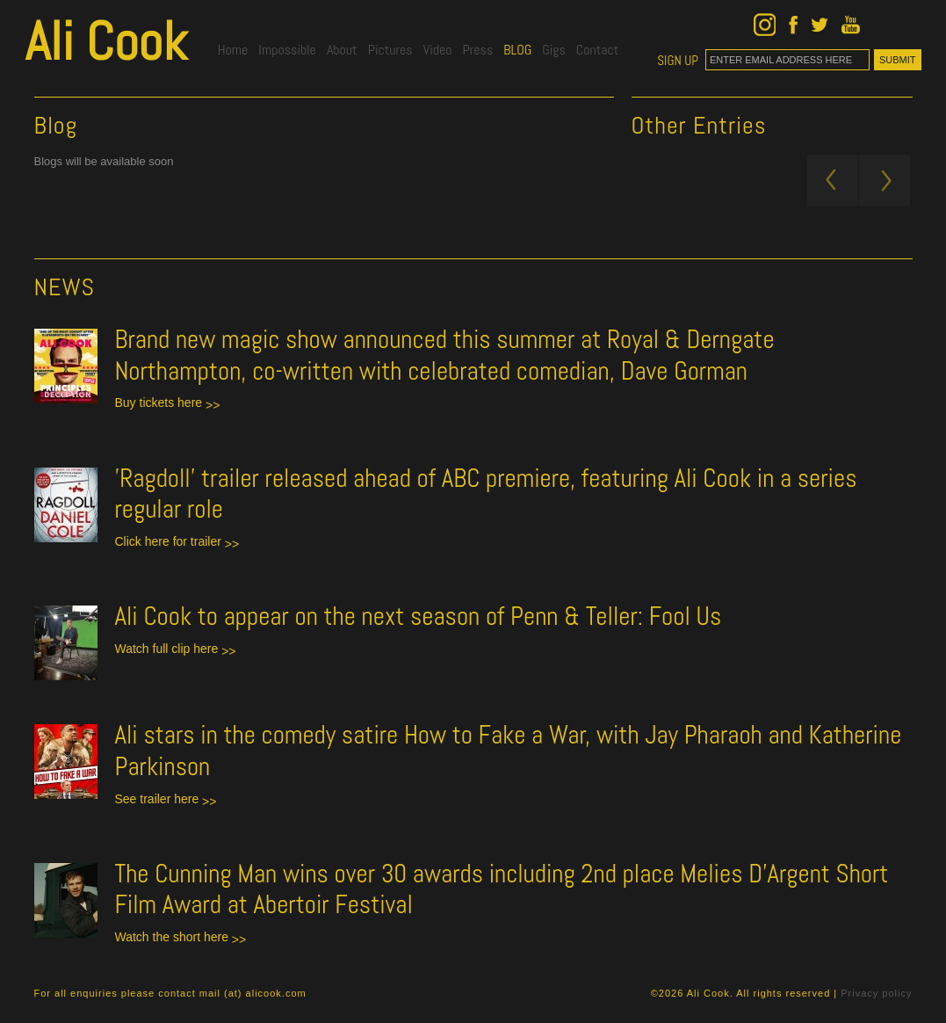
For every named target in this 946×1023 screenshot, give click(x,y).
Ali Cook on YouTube (850, 24)
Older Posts (884, 180)
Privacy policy (876, 993)
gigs (554, 49)
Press (477, 49)
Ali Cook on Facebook (793, 24)
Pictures (390, 49)
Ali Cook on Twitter (819, 24)
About (342, 49)
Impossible (287, 49)
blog (517, 49)
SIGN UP (677, 61)
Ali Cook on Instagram (765, 24)
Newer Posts (832, 180)
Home (233, 49)
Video (437, 49)
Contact (597, 49)
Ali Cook (106, 41)
